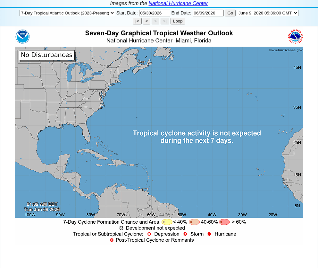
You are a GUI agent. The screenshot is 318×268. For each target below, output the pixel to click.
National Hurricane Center (178, 3)
